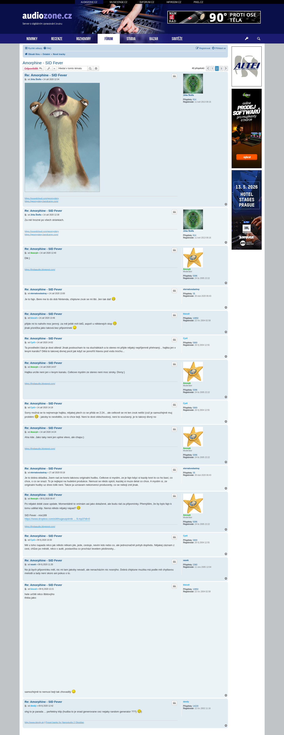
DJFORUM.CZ (147, 2)
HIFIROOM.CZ (174, 2)
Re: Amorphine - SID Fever (46, 75)
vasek (186, 560)
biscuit (186, 314)
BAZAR (153, 38)
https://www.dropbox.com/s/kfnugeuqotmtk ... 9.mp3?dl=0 (57, 518)
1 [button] (212, 68)
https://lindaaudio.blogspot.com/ (40, 269)
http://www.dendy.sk (34, 722)
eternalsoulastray (191, 289)
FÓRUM (109, 38)
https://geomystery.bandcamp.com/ (41, 201)
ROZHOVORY (83, 38)
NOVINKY (31, 38)
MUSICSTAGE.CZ (118, 2)
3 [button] (221, 68)
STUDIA (131, 38)
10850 (195, 318)
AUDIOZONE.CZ (89, 2)
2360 (195, 565)
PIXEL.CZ (198, 2)
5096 (195, 276)
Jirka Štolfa (188, 95)
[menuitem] (47, 48)
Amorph (187, 269)
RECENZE (56, 38)
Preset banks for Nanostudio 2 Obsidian (65, 722)
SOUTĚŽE (177, 38)
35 (194, 294)
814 (194, 99)
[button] (208, 68)
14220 (195, 706)
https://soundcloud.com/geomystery (42, 198)
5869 (195, 343)
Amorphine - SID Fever (43, 63)
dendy (186, 702)
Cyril (185, 338)
